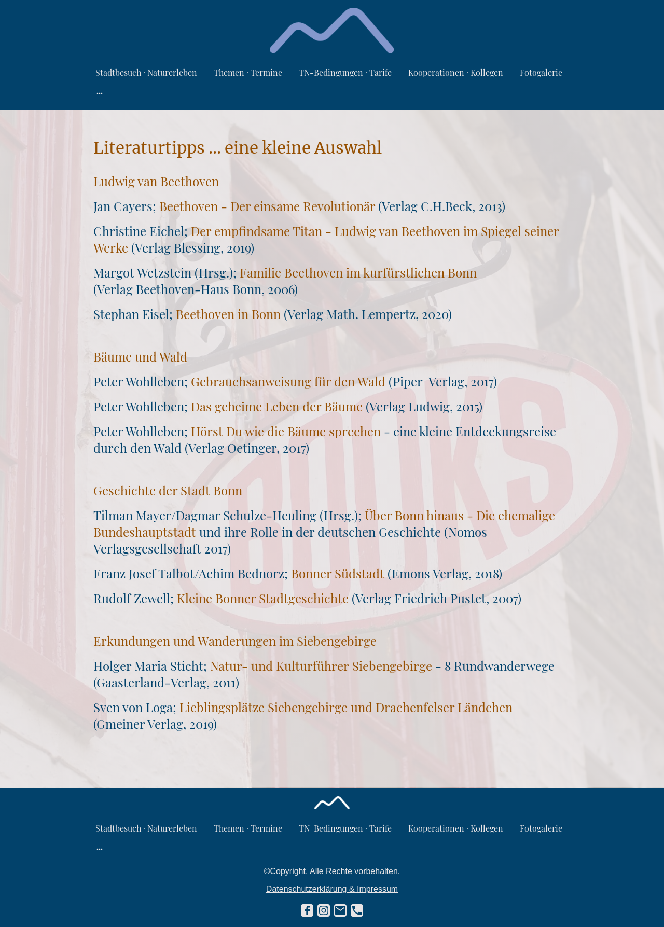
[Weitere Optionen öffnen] (99, 93)
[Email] (340, 910)
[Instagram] (323, 910)
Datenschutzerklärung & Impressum (332, 888)
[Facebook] (307, 910)
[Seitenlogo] (332, 30)
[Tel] (357, 910)
